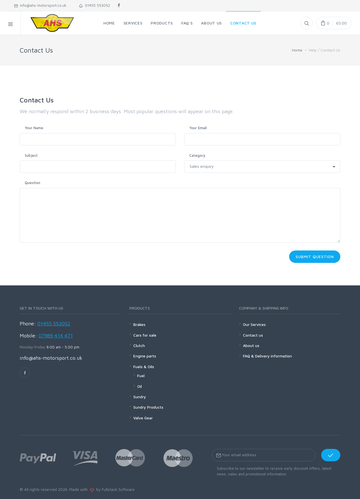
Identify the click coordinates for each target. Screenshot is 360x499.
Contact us (253, 335)
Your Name (34, 128)
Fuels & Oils (143, 366)
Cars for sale (144, 335)
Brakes (139, 324)
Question (32, 182)
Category (197, 155)
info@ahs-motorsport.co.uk (40, 5)
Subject (31, 155)
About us (251, 345)
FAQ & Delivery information (267, 355)
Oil (139, 386)
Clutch (139, 345)
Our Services (254, 324)
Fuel (141, 375)
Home (297, 50)
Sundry (139, 396)
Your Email (198, 128)
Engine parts (144, 355)
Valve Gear (143, 417)
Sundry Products (148, 407)
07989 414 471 (56, 336)
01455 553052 (94, 5)
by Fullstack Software (114, 489)
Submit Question (315, 256)
